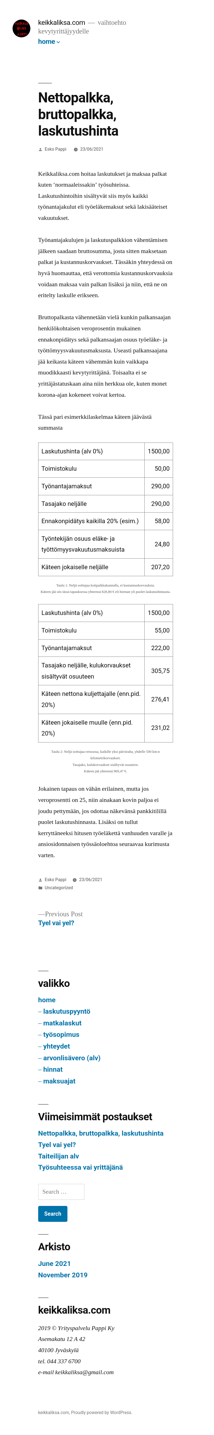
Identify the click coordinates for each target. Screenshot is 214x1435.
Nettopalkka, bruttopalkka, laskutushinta (101, 1133)
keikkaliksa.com (61, 22)
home (46, 41)
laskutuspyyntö (66, 1011)
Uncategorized (59, 887)
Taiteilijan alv (58, 1156)
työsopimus (61, 1034)
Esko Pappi (56, 149)
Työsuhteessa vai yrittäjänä (80, 1167)
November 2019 (63, 1275)
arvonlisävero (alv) (72, 1058)
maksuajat (59, 1081)
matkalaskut (62, 1023)
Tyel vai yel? (57, 1145)
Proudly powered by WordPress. (101, 1412)
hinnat (53, 1069)
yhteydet (56, 1046)
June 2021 (54, 1263)
